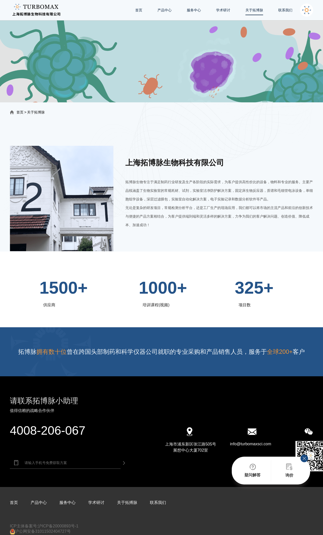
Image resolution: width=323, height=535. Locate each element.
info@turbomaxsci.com (250, 444)
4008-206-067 (47, 430)
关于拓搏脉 (127, 502)
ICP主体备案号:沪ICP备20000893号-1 (44, 526)
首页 (138, 10)
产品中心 (164, 10)
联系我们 (285, 10)
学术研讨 (223, 10)
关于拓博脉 (254, 10)
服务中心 (194, 10)
